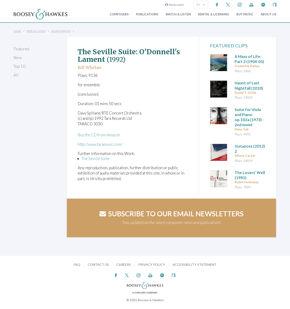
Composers (119, 14)
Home (17, 31)
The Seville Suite (95, 158)
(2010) (249, 85)
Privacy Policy (151, 264)
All (16, 75)
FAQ (77, 264)
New (18, 57)
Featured (21, 48)
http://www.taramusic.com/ (100, 144)
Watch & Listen (178, 14)
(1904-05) (249, 59)
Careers (124, 264)
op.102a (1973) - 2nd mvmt (249, 117)
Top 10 (19, 66)
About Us (268, 14)
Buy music (244, 14)
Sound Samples (61, 31)
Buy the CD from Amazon (99, 134)
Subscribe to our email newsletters (172, 213)
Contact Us (98, 264)
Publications (147, 14)
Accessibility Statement (194, 264)
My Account (174, 4)
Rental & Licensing (213, 14)
